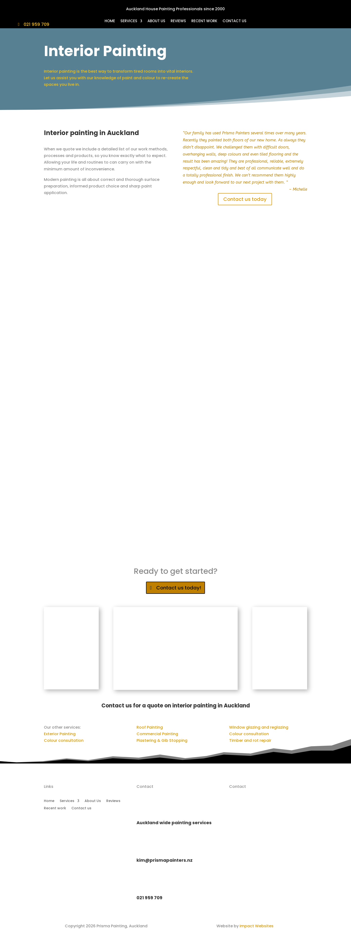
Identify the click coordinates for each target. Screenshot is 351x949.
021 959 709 (36, 24)
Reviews (178, 21)
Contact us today (245, 199)
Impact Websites (256, 926)
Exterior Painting (60, 734)
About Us (156, 21)
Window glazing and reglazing (258, 727)
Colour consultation (64, 740)
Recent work (204, 21)
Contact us (234, 21)
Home (110, 21)
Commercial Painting (157, 734)
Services (128, 21)
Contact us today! (178, 587)
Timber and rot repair (250, 740)
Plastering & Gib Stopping (161, 740)
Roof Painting (149, 727)
